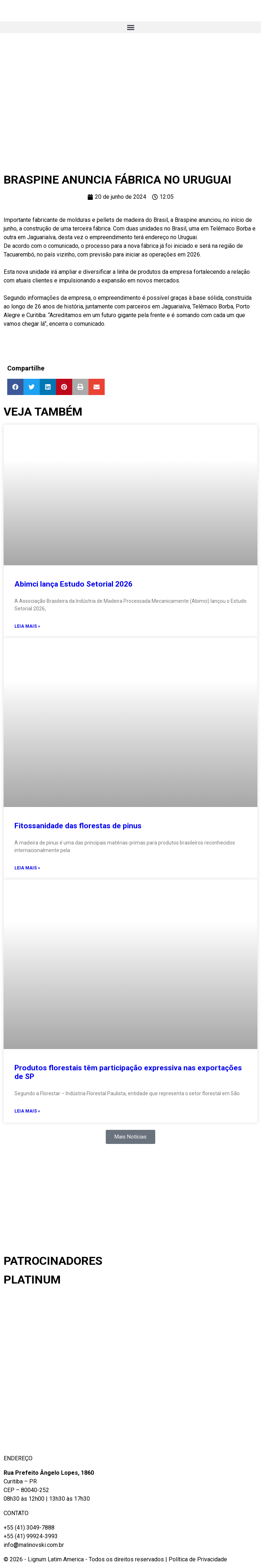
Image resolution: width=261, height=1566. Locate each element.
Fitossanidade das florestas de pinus (78, 825)
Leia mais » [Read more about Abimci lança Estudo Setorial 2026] (27, 626)
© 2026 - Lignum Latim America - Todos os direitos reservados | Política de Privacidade (115, 1559)
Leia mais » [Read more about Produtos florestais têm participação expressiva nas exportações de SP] (27, 1111)
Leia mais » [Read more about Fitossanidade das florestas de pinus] (27, 867)
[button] (130, 27)
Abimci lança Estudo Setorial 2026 (73, 584)
